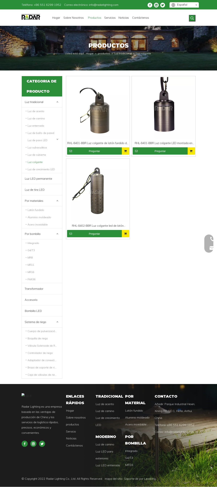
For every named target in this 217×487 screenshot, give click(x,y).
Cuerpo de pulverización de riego (45, 331)
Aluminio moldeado (39, 217)
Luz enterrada (36, 125)
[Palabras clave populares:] (204, 18)
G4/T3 (31, 250)
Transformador (34, 288)
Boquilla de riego (38, 338)
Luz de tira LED (35, 189)
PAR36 (31, 279)
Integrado (33, 243)
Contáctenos (68, 445)
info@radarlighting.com (91, 5)
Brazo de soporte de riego (43, 367)
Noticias (65, 438)
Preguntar (83, 151)
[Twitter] (171, 4)
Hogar (64, 411)
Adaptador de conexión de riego (45, 360)
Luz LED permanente (38, 178)
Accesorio (31, 300)
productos (66, 424)
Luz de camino (36, 118)
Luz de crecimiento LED (41, 169)
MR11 (31, 264)
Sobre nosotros (69, 417)
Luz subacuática (37, 147)
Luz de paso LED (37, 140)
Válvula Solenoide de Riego (44, 345)
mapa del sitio (101, 479)
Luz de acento (36, 111)
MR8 (30, 257)
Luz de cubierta (37, 154)
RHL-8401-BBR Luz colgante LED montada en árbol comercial (163, 143)
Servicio (65, 431)
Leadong (137, 479)
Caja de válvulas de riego (43, 374)
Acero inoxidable (38, 224)
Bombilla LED (33, 311)
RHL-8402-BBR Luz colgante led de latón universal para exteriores (98, 226)
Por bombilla (32, 234)
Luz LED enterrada (105, 465)
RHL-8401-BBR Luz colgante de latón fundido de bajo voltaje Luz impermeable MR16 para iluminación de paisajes (97, 143)
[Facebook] (158, 4)
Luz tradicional (34, 102)
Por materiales (34, 201)
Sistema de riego (35, 322)
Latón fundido (36, 210)
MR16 (31, 272)
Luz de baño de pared (41, 133)
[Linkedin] (164, 4)
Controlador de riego (40, 353)
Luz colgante (35, 162)
